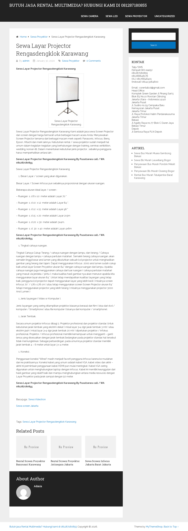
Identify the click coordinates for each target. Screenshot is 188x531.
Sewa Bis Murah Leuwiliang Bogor (152, 160)
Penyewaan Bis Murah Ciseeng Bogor (154, 171)
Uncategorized (165, 16)
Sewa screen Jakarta (27, 405)
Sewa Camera (89, 16)
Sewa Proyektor (136, 16)
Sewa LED (112, 16)
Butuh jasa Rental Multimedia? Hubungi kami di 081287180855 (78, 5)
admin (26, 60)
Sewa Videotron (37, 399)
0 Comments (94, 60)
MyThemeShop (154, 526)
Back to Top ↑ (171, 526)
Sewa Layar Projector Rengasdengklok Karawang (49, 421)
